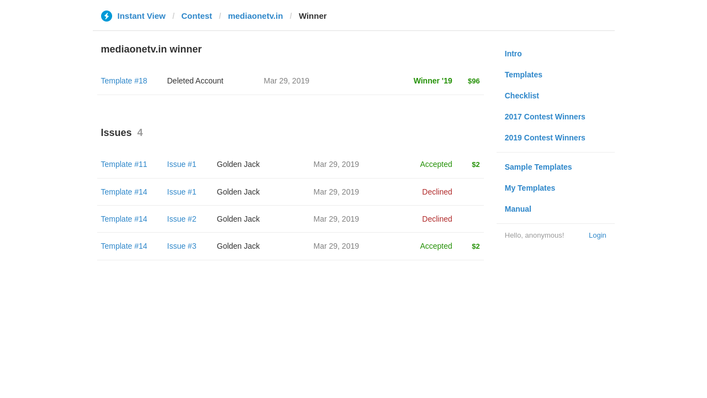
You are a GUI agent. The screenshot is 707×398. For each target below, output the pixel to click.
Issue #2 (182, 218)
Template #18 (124, 80)
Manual (518, 209)
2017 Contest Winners (545, 116)
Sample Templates (538, 167)
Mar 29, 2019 (337, 164)
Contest (196, 15)
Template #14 (124, 191)
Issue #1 (182, 164)
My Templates (530, 188)
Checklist (522, 95)
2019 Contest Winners (545, 137)
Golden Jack (238, 164)
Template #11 (124, 164)
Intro (513, 53)
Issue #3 (182, 246)
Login (597, 235)
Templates (523, 74)
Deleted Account (195, 80)
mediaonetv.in (255, 15)
